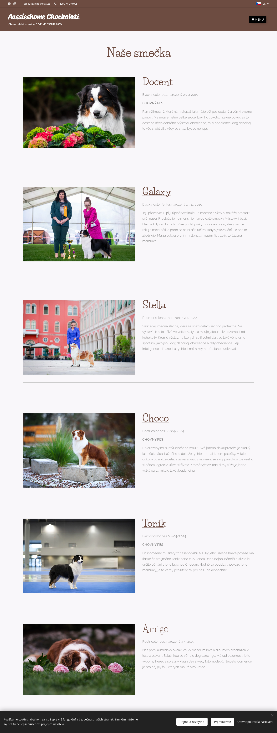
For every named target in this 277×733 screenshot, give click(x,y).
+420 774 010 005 (67, 3)
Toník (154, 523)
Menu (258, 19)
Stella (153, 305)
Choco (155, 418)
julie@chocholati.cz (39, 3)
